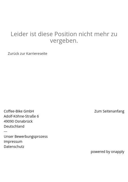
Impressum (13, 141)
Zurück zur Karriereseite (27, 53)
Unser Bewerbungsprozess (26, 136)
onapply (117, 151)
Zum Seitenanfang (109, 111)
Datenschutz (14, 146)
